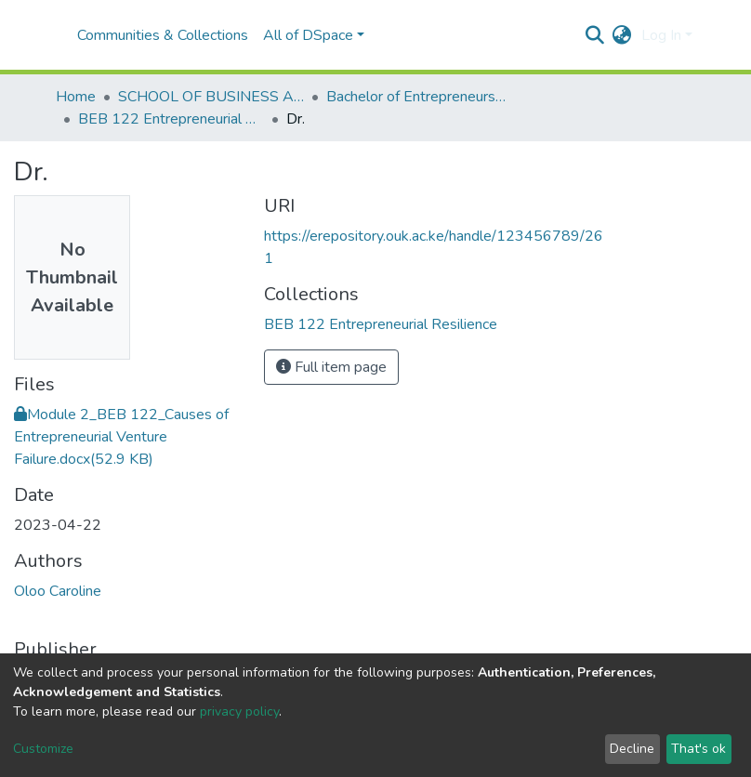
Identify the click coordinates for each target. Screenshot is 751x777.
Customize (43, 748)
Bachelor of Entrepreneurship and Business (419, 96)
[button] (622, 35)
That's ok (698, 748)
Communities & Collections (162, 35)
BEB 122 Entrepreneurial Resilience (171, 119)
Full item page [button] (331, 367)
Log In (661, 35)
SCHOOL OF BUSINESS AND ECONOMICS (211, 96)
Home (76, 96)
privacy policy (239, 711)
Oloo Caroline (57, 591)
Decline (632, 748)
